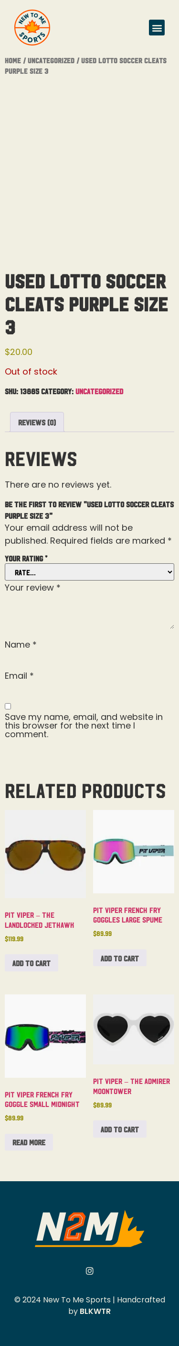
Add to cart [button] (31, 963)
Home (13, 60)
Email (19, 676)
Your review (33, 587)
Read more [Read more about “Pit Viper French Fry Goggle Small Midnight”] (28, 1142)
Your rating (26, 558)
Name (21, 644)
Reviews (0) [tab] (37, 422)
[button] (157, 27)
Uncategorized (51, 60)
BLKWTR (95, 1311)
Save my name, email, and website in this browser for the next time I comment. (84, 726)
